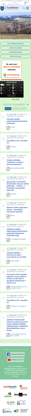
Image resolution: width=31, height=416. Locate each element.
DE (25, 4)
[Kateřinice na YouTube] (4, 4)
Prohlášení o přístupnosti (11, 372)
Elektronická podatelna (15, 43)
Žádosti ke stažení (15, 48)
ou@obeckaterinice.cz (10, 368)
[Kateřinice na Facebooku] (1, 4)
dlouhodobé (16, 108)
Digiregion (15, 376)
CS (25, 2)
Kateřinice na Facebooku (15, 354)
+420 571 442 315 (22, 368)
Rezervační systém (15, 52)
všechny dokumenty (14, 104)
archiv (23, 108)
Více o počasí (15, 99)
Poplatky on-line (15, 56)
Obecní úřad (13, 114)
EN (27, 2)
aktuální (8, 108)
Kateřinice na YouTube (15, 359)
